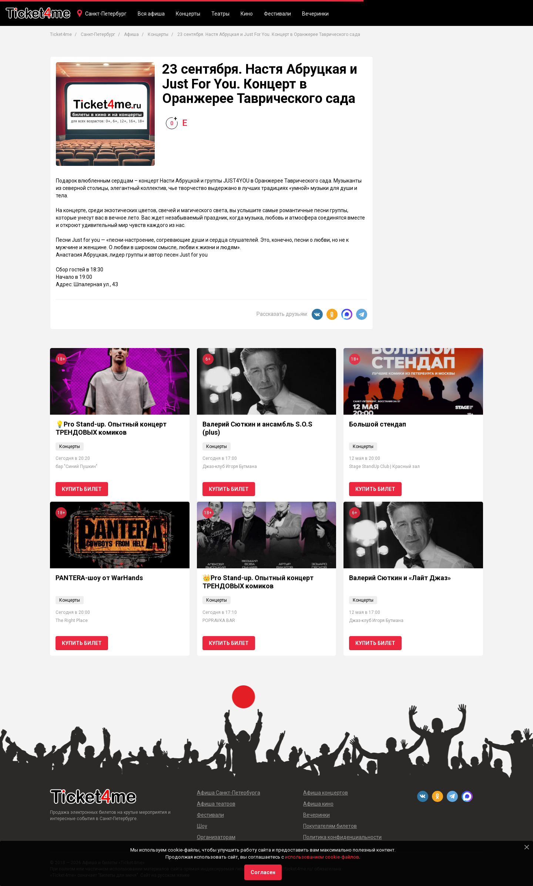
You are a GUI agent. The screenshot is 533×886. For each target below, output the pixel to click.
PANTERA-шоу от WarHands (99, 578)
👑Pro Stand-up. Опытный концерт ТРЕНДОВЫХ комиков (258, 582)
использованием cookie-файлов (322, 857)
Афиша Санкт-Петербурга (228, 793)
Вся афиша (151, 14)
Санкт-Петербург (106, 14)
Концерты (188, 14)
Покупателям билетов (330, 826)
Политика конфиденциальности (342, 837)
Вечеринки (315, 14)
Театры (220, 14)
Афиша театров (216, 804)
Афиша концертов (325, 793)
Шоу (202, 826)
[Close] (526, 847)
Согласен (263, 872)
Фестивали (277, 14)
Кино (247, 14)
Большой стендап (377, 424)
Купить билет (82, 489)
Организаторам (216, 837)
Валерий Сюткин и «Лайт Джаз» (400, 578)
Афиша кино (318, 804)
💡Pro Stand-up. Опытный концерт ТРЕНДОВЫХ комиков (111, 428)
